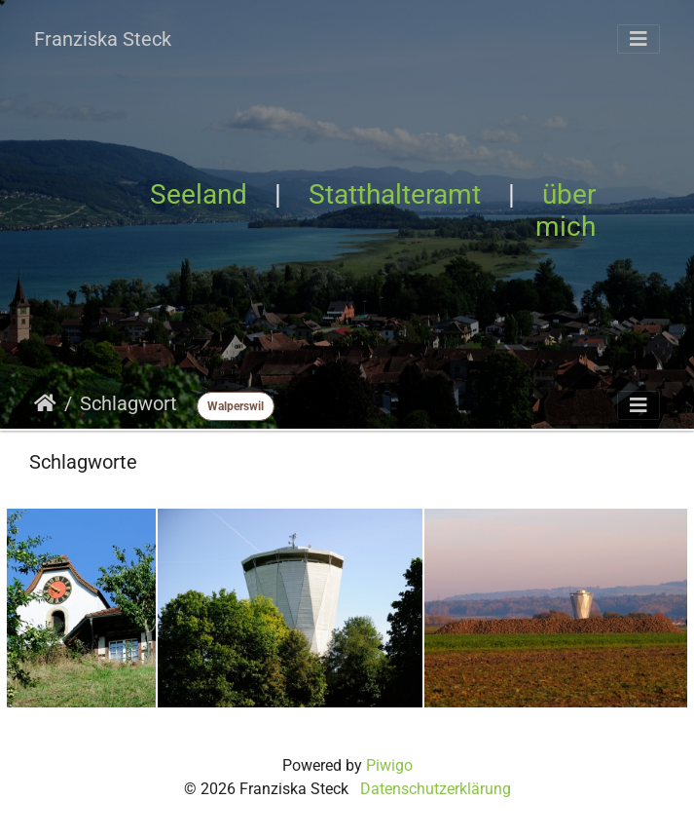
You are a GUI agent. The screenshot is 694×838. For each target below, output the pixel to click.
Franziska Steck (102, 39)
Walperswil (235, 406)
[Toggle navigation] (638, 39)
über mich (565, 210)
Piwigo (389, 765)
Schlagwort (128, 403)
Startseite (45, 403)
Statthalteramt (395, 194)
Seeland (198, 194)
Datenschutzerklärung (435, 789)
